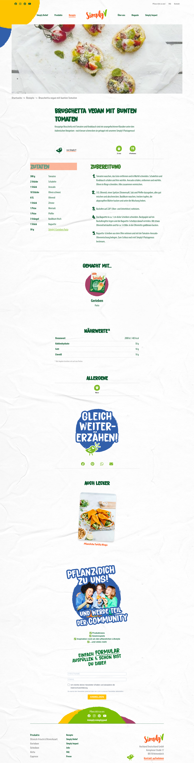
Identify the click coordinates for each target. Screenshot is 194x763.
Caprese (34, 756)
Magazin (135, 15)
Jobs (68, 748)
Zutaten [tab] (39, 166)
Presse (69, 756)
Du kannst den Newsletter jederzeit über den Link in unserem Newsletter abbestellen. (96, 691)
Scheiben (34, 747)
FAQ (170, 4)
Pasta (97, 289)
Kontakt (177, 4)
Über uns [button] (121, 15)
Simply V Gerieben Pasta (58, 229)
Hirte (32, 752)
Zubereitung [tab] (105, 166)
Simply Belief (42, 15)
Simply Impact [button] (151, 15)
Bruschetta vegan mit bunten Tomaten (58, 98)
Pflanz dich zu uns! (159, 4)
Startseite (17, 98)
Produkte (34, 735)
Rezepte (72, 15)
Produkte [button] (58, 15)
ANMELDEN (97, 696)
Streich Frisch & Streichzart (44, 739)
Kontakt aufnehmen (154, 758)
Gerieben (34, 743)
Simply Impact (72, 743)
